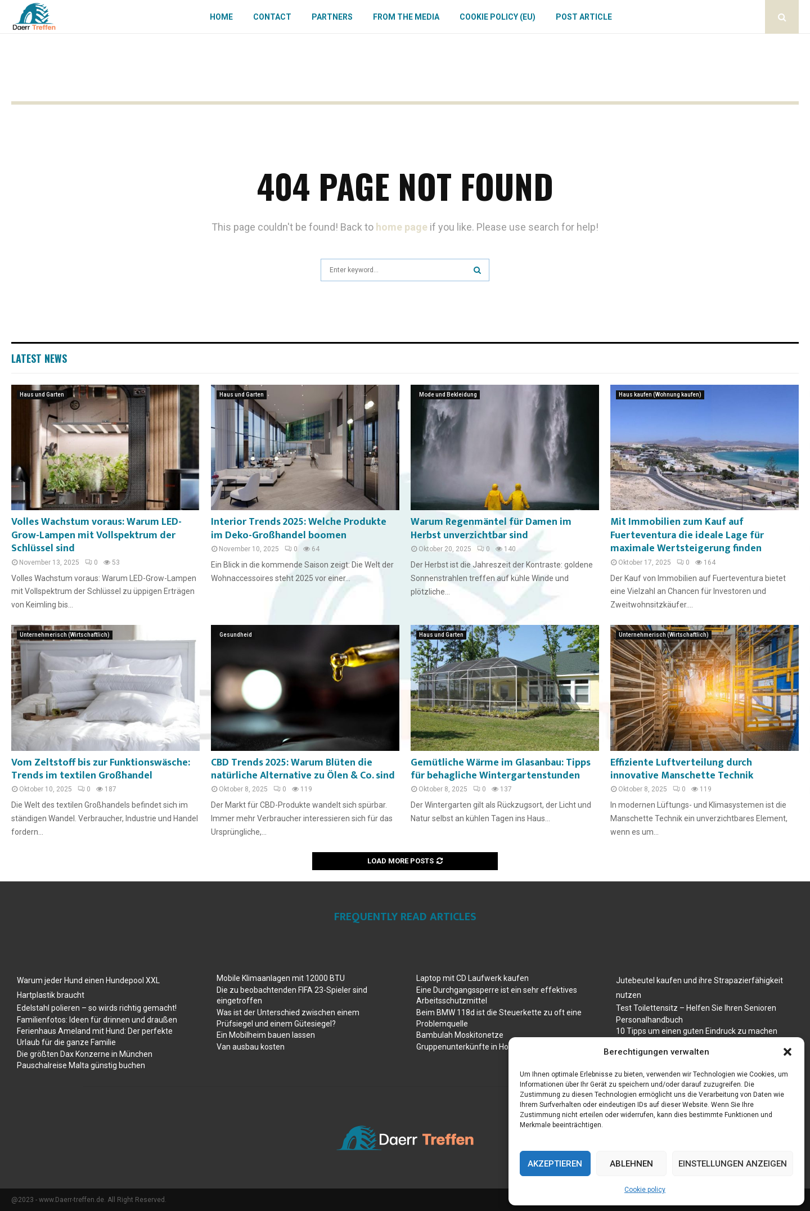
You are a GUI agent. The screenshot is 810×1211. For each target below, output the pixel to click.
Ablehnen (631, 1164)
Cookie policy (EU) (498, 16)
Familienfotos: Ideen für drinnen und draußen (97, 1019)
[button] (787, 1051)
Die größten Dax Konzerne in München (84, 1054)
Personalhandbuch (649, 1019)
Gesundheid (235, 635)
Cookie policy (644, 1190)
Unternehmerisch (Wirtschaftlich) (65, 635)
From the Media (406, 16)
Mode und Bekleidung (448, 394)
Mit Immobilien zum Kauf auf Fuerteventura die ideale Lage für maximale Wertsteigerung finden (687, 535)
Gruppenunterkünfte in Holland (470, 1046)
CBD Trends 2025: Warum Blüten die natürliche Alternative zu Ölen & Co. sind (303, 769)
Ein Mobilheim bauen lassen (266, 1034)
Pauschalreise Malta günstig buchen (81, 1065)
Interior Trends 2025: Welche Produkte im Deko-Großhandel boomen (298, 528)
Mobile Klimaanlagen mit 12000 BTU (281, 978)
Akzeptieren (555, 1164)
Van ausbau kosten (251, 1046)
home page (402, 227)
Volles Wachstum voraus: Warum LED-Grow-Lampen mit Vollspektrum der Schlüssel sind (96, 535)
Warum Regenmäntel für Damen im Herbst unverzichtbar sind (491, 528)
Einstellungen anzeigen (732, 1164)
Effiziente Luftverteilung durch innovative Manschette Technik (681, 769)
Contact (272, 16)
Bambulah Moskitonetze (459, 1034)
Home (221, 16)
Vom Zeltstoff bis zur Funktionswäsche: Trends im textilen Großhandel (100, 769)
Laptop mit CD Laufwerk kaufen (472, 978)
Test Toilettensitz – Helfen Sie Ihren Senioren (696, 1007)
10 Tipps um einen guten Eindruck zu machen (696, 1031)
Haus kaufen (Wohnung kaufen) (660, 394)
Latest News (39, 358)
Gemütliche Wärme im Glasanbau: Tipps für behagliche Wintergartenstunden (501, 769)
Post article (584, 16)
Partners (332, 16)
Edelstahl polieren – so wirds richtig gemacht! (97, 1007)
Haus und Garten (42, 394)
